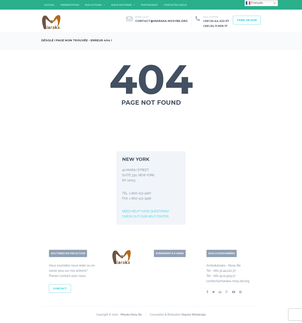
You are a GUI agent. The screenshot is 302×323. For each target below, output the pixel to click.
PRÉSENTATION (69, 4)
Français (254, 3)
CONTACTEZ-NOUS (175, 4)
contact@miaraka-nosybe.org (161, 21)
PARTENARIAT (149, 4)
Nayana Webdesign (194, 314)
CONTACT (60, 288)
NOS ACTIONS (95, 4)
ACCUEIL (49, 4)
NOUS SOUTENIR (123, 4)
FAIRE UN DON (247, 20)
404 (151, 79)
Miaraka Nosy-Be (131, 314)
